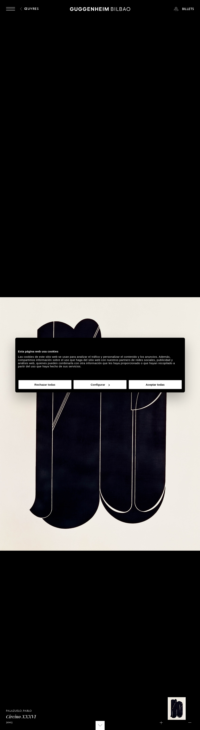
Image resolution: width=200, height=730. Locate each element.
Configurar (100, 384)
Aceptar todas (155, 384)
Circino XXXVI (21, 716)
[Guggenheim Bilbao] (100, 9)
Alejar (190, 722)
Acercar (162, 722)
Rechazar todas (44, 384)
